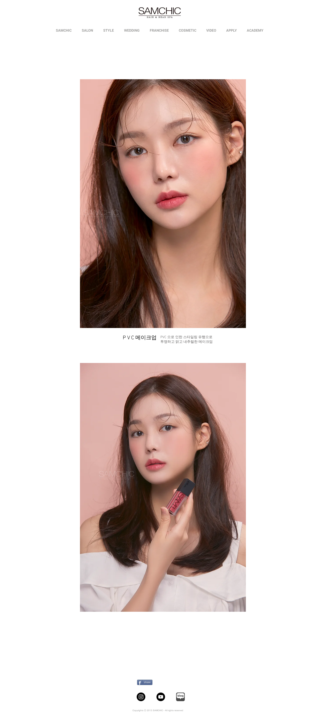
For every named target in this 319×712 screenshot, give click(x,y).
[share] (144, 682)
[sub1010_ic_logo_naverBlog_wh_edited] (180, 697)
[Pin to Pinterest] (162, 682)
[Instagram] (141, 697)
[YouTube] (160, 697)
